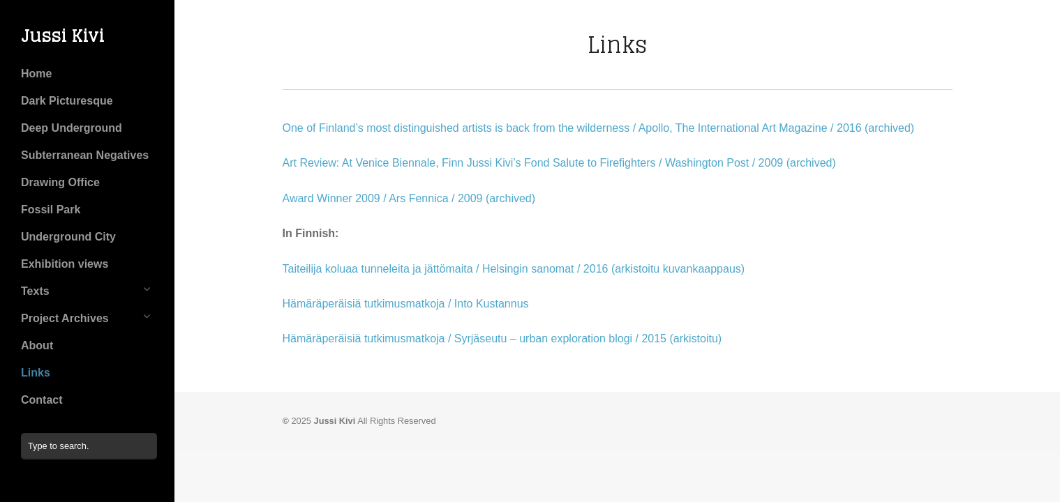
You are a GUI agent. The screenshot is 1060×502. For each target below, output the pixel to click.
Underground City (68, 237)
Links (35, 373)
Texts (35, 291)
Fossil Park (50, 209)
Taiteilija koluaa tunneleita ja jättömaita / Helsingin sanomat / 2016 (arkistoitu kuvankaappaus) (514, 269)
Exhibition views (64, 264)
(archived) (889, 128)
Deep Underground (71, 128)
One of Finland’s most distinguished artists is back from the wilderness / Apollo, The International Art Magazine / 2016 (572, 128)
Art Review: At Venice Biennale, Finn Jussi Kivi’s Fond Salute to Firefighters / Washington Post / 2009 (533, 163)
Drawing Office (60, 182)
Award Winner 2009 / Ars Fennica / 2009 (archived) (409, 198)
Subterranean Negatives (85, 155)
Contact (42, 400)
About (37, 345)
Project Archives (65, 318)
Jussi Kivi (62, 36)
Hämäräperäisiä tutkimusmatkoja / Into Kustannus (406, 304)
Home (36, 73)
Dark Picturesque (67, 101)
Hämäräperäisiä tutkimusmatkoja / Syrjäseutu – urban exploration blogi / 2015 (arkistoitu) (502, 338)
